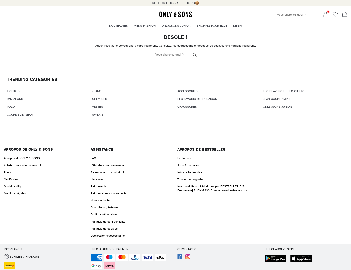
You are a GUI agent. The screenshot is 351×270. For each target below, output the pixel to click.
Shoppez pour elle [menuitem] (212, 26)
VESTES (97, 107)
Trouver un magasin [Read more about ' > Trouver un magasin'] (190, 179)
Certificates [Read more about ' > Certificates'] (11, 179)
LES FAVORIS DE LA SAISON (197, 99)
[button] (45, 256)
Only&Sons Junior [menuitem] (176, 26)
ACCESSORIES (187, 91)
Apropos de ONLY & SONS (28, 149)
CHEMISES (99, 99)
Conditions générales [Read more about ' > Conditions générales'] (104, 207)
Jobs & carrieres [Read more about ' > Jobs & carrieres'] (188, 165)
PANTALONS (15, 99)
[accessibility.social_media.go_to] (179, 258)
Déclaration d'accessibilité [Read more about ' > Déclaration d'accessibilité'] (108, 236)
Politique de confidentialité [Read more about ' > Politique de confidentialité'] (108, 222)
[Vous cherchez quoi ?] (194, 54)
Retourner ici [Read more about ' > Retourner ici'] (99, 186)
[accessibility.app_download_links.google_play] (277, 259)
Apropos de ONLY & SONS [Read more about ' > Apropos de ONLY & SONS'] (22, 158)
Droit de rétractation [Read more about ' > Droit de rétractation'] (104, 214)
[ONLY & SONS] (175, 16)
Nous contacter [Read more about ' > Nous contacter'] (100, 200)
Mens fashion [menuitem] (145, 26)
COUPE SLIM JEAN (20, 115)
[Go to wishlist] (335, 16)
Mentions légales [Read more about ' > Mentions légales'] (15, 193)
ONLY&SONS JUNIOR (277, 107)
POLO (11, 107)
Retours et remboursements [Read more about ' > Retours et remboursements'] (108, 193)
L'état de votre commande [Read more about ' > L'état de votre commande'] (107, 165)
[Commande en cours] (344, 15)
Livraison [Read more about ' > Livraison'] (97, 179)
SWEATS (98, 115)
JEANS (96, 91)
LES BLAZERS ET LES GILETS (283, 91)
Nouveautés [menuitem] (118, 26)
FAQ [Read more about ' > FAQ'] (93, 158)
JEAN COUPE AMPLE (277, 99)
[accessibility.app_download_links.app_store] (303, 259)
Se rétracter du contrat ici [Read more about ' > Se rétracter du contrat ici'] (107, 172)
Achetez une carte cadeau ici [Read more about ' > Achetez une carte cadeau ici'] (22, 165)
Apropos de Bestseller (201, 149)
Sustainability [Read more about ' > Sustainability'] (12, 186)
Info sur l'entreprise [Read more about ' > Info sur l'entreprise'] (189, 172)
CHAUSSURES (187, 107)
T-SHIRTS (13, 91)
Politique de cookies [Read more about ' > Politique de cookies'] (104, 229)
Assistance (102, 149)
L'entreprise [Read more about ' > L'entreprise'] (184, 158)
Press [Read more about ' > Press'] (7, 172)
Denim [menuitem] (237, 26)
